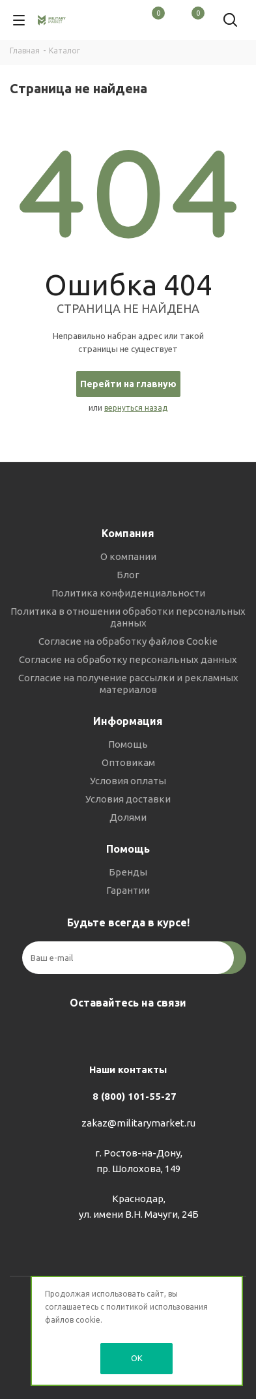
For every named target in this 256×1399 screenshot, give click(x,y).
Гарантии (128, 890)
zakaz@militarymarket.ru (138, 1122)
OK (137, 1357)
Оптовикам (128, 762)
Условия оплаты (128, 780)
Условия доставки (128, 798)
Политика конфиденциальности (128, 592)
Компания (128, 533)
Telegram (125, 1033)
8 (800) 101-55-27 (134, 1096)
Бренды (128, 871)
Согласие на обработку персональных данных (128, 659)
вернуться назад (135, 408)
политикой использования (157, 1307)
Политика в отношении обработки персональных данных (128, 617)
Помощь (128, 744)
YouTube (158, 1033)
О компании (128, 556)
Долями (128, 817)
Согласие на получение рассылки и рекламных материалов (128, 683)
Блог (128, 574)
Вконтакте (92, 1033)
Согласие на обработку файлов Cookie (128, 641)
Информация (128, 721)
